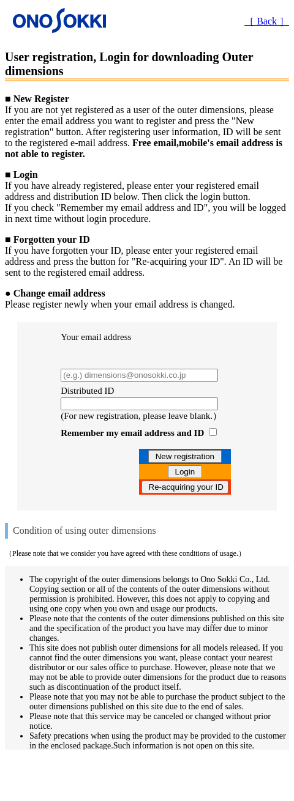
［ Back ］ (266, 21)
